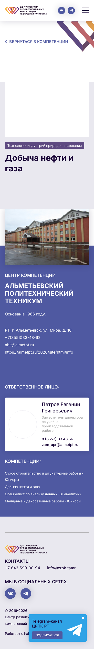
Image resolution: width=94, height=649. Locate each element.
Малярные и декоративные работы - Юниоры (43, 501)
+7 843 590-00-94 (22, 567)
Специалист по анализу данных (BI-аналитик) (43, 494)
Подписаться (47, 635)
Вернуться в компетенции (38, 41)
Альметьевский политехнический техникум (39, 293)
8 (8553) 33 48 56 (57, 439)
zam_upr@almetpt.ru (60, 444)
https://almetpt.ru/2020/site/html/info (39, 352)
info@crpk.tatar (61, 567)
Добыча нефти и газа (22, 487)
